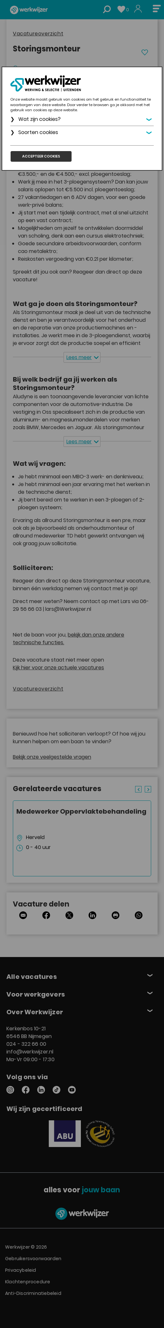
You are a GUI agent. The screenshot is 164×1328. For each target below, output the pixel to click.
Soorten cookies (38, 132)
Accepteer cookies (41, 156)
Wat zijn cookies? (39, 119)
